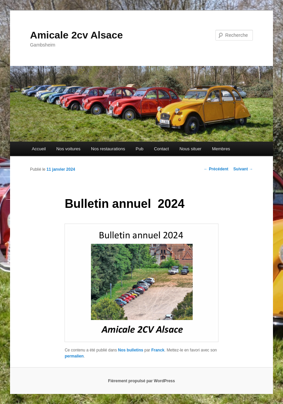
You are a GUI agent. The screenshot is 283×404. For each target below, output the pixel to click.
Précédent (216, 169)
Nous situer (190, 148)
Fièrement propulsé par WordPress (141, 381)
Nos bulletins (130, 350)
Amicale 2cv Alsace (76, 35)
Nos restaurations (108, 148)
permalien (74, 356)
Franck (157, 350)
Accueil (39, 148)
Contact (161, 148)
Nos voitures (68, 148)
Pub (139, 148)
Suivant (243, 169)
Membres (221, 148)
